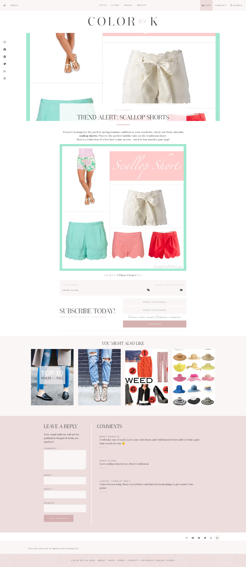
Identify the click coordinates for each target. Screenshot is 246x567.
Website (49, 503)
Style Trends (123, 110)
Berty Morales (109, 436)
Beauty (142, 5)
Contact (133, 560)
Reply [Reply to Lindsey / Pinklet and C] (103, 492)
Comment (51, 448)
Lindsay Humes (165, 560)
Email (48, 489)
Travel (128, 5)
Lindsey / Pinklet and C (115, 481)
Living (115, 5)
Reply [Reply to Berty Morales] (103, 447)
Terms (121, 560)
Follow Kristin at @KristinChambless (53, 548)
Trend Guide (70, 290)
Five (139, 275)
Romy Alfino (108, 461)
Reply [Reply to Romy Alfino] (103, 468)
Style (103, 5)
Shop (111, 560)
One (106, 275)
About (101, 560)
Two (114, 275)
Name (48, 475)
